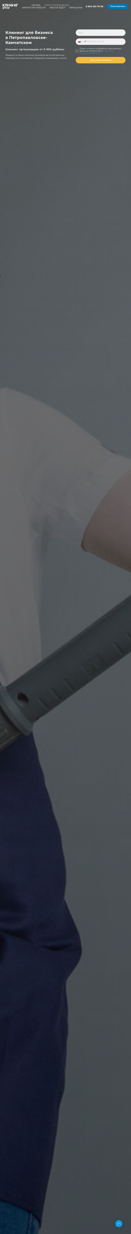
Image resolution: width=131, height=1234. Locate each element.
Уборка (35, 5)
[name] (100, 32)
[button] (117, 6)
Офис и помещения (56, 5)
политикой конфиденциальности (97, 52)
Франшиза (75, 7)
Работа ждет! (57, 7)
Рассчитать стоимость (100, 60)
